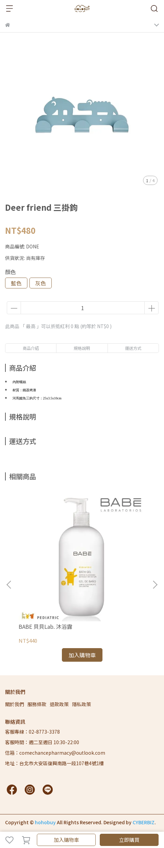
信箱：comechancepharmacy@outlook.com (55, 752)
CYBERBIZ (144, 822)
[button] (155, 585)
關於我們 (14, 704)
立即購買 (129, 839)
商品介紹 (31, 348)
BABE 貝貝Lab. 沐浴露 (45, 626)
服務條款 (36, 704)
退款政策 (59, 704)
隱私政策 (81, 704)
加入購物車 (66, 839)
